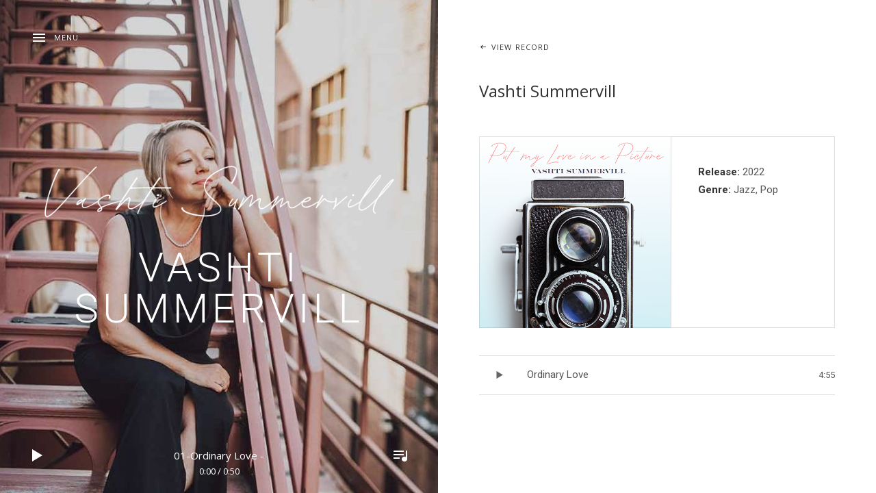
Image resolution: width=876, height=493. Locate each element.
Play (37, 455)
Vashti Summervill (219, 288)
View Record (520, 47)
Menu (66, 37)
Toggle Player (400, 455)
